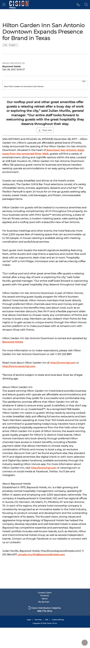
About (45, 619)
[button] (78, 4)
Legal (29, 640)
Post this (45, 168)
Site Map (38, 640)
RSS (46, 640)
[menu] (4, 4)
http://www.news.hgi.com (18, 404)
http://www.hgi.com (63, 400)
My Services (44, 622)
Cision (49, 644)
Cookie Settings (58, 640)
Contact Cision (45, 613)
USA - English (10, 45)
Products (44, 616)
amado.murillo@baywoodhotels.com (41, 592)
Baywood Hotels (12, 380)
